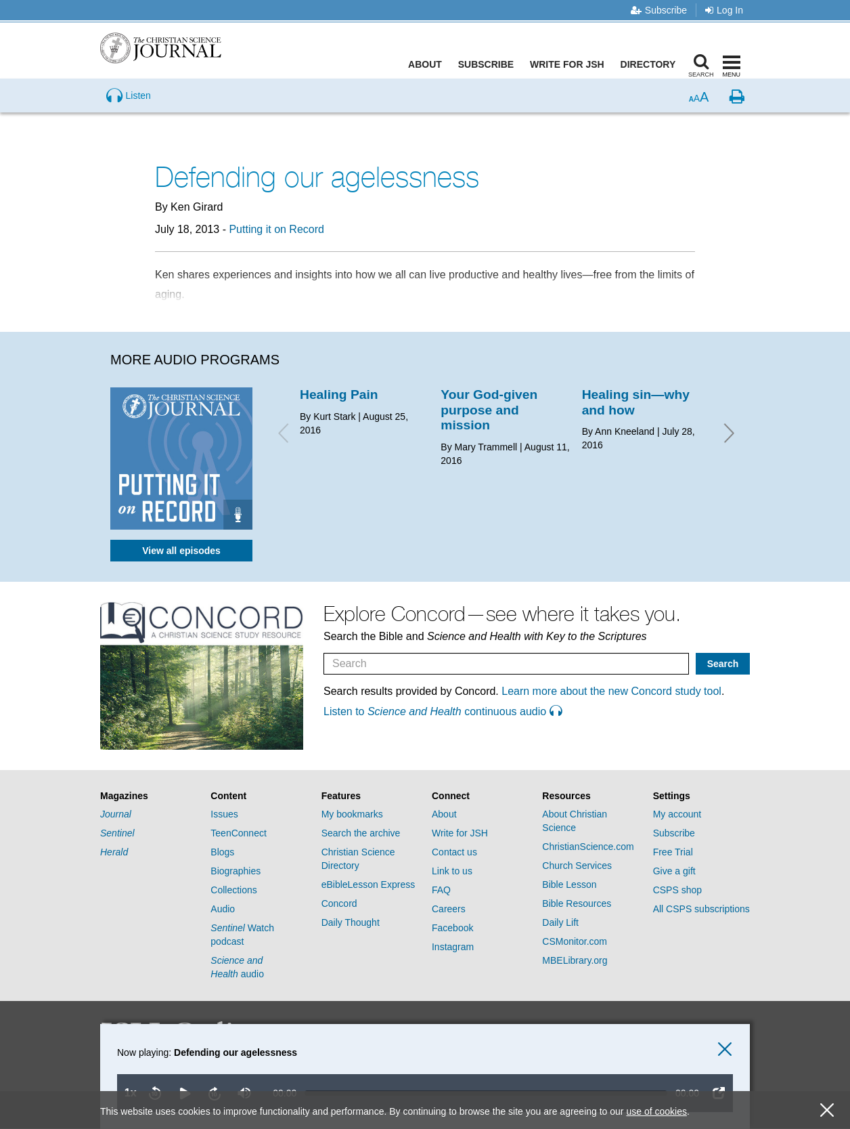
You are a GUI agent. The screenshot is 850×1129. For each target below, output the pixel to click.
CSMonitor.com (574, 941)
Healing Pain (339, 394)
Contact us (454, 852)
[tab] (148, 796)
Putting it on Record (276, 229)
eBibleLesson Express (368, 884)
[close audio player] (725, 1049)
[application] (410, 1076)
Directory (651, 64)
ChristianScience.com (587, 846)
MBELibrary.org (574, 960)
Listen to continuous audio (442, 711)
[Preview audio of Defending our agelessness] (128, 118)
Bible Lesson (569, 884)
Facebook (452, 927)
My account (677, 814)
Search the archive (361, 833)
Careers (449, 908)
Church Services (577, 865)
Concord (339, 903)
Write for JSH (570, 64)
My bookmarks (352, 814)
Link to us (452, 871)
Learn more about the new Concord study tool (611, 691)
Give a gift (674, 871)
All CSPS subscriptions (701, 908)
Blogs (222, 852)
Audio (222, 908)
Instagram (453, 946)
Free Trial (673, 852)
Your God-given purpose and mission (489, 409)
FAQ (441, 890)
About (428, 64)
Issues (224, 814)
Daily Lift (560, 922)
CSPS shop (677, 890)
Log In (724, 10)
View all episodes (181, 550)
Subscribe (659, 10)
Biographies (235, 871)
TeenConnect (238, 833)
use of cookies (656, 1111)
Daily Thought (350, 922)
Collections (233, 890)
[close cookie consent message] (827, 1110)
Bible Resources (576, 903)
